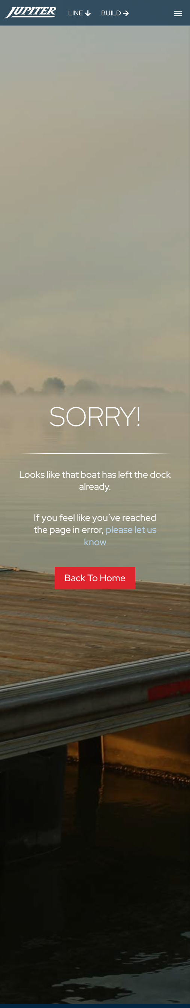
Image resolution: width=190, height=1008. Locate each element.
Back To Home (95, 578)
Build (111, 13)
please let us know (120, 535)
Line (75, 13)
